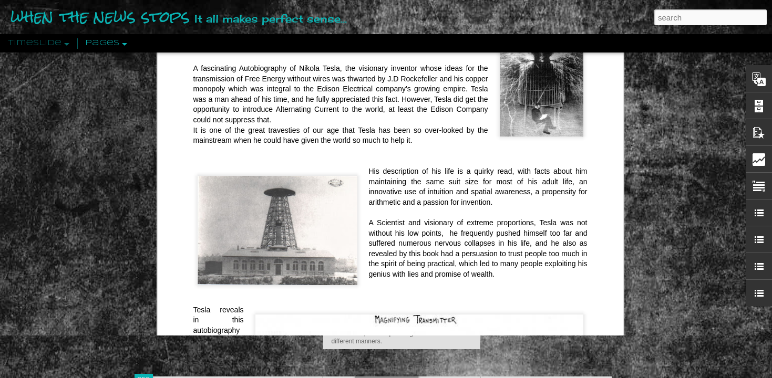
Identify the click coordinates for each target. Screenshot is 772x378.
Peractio (181, 244)
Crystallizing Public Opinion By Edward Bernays (567, 242)
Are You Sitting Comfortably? (392, 269)
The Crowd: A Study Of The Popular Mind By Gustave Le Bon (589, 261)
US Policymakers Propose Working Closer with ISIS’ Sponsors (591, 316)
